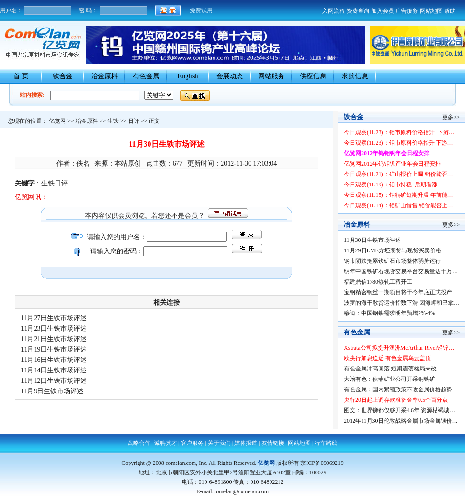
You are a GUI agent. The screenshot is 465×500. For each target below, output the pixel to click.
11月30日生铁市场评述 (372, 240)
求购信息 (355, 76)
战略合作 (139, 443)
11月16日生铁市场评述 (54, 359)
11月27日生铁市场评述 (54, 318)
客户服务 (192, 443)
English (188, 76)
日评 (134, 121)
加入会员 (382, 11)
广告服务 (406, 11)
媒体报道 (245, 443)
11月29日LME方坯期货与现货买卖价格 (392, 250)
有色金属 (146, 76)
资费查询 (357, 11)
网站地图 (431, 11)
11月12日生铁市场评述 (54, 380)
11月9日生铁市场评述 (52, 391)
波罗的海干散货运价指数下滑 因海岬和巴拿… (401, 302)
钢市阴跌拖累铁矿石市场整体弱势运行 (392, 261)
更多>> (451, 117)
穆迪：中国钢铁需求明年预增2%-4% (389, 313)
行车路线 (326, 443)
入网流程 (333, 11)
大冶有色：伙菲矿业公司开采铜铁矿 (389, 379)
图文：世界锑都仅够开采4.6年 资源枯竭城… (399, 410)
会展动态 (229, 76)
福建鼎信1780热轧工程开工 (378, 281)
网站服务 (271, 76)
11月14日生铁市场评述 (54, 370)
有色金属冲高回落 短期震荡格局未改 (390, 368)
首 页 (20, 76)
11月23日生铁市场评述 (54, 328)
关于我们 (219, 443)
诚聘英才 (165, 443)
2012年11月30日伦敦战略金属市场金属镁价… (401, 420)
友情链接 (272, 443)
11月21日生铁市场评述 (54, 339)
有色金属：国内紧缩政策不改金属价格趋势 (398, 389)
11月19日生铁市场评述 (54, 349)
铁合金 (63, 76)
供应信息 (313, 76)
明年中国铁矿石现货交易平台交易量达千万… (401, 271)
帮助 (450, 11)
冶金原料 (104, 76)
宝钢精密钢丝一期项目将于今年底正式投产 (398, 292)
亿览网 (57, 121)
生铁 (113, 121)
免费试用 (201, 10)
